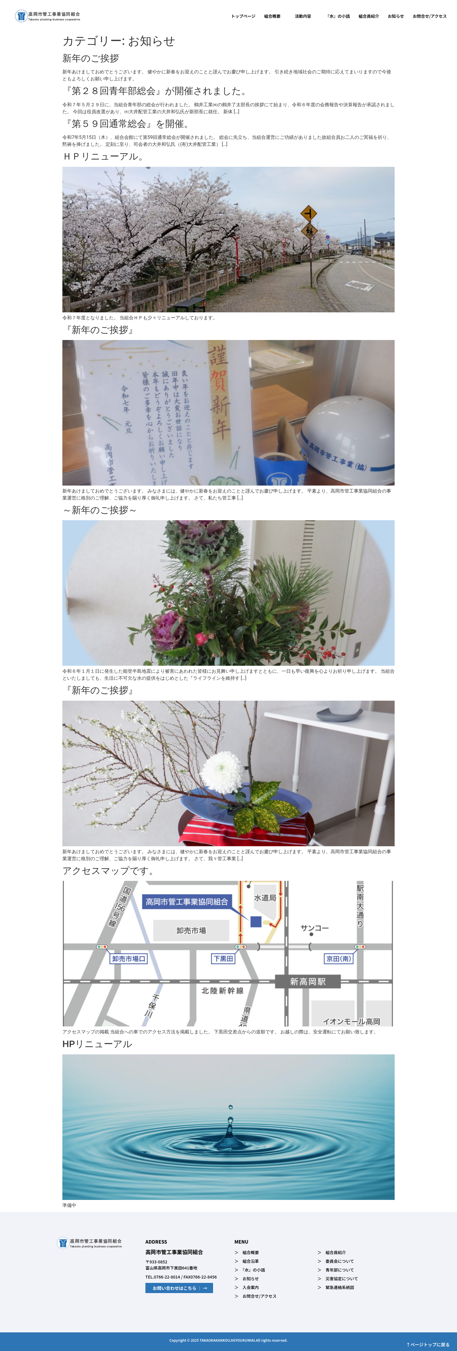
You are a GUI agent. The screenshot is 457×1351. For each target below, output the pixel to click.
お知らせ (396, 16)
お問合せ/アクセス (430, 16)
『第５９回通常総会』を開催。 (127, 123)
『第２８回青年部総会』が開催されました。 (156, 90)
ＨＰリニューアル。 (105, 156)
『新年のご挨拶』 (100, 329)
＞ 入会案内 (246, 1287)
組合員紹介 (369, 16)
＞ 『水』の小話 (249, 1270)
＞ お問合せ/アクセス (255, 1296)
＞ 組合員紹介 (331, 1252)
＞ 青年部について (335, 1270)
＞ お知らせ (246, 1278)
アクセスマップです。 (110, 870)
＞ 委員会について (335, 1261)
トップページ (243, 16)
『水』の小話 (338, 16)
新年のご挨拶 (90, 58)
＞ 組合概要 (246, 1252)
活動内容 (306, 16)
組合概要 (275, 16)
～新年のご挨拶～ (100, 510)
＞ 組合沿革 (246, 1261)
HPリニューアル (97, 1043)
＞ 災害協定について (337, 1278)
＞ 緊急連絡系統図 (335, 1287)
